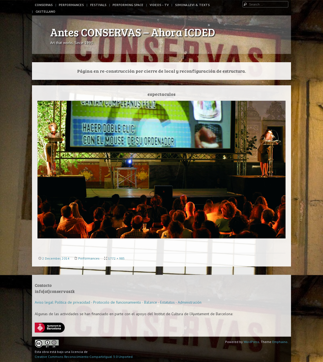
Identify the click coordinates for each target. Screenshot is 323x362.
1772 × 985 (116, 258)
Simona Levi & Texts (192, 5)
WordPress (251, 342)
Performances (71, 5)
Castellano (45, 11)
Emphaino (279, 342)
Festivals (98, 5)
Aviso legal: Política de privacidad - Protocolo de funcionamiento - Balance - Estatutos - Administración (118, 302)
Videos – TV (159, 5)
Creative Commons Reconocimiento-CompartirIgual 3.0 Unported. (84, 357)
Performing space (127, 5)
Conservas (44, 5)
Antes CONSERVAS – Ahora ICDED (132, 32)
